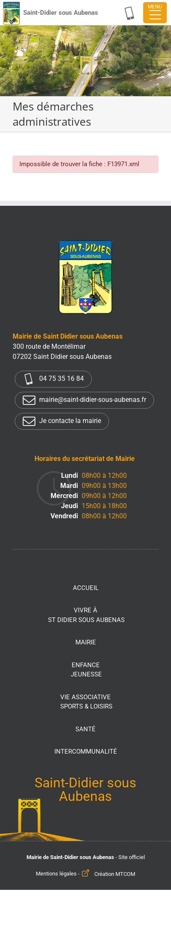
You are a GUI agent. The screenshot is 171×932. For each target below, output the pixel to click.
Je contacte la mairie (62, 421)
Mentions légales (56, 874)
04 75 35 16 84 (53, 379)
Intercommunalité (85, 751)
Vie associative (86, 702)
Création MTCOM (114, 874)
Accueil (86, 588)
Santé (85, 729)
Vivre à (86, 615)
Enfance (86, 670)
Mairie (85, 642)
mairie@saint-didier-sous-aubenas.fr (84, 400)
